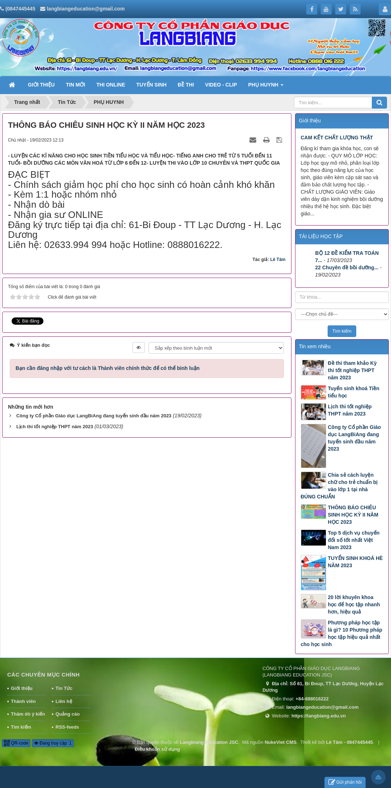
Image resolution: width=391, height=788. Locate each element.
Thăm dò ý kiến (28, 714)
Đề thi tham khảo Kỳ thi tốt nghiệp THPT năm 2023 (352, 370)
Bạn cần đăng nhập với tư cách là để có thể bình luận (107, 368)
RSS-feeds (67, 727)
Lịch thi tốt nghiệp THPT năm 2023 (54, 426)
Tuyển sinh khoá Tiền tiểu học (353, 392)
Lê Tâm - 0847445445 (349, 742)
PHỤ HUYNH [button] (265, 87)
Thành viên (23, 701)
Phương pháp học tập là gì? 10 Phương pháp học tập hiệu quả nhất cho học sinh (341, 633)
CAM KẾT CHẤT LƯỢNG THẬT (337, 137)
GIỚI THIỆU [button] (41, 85)
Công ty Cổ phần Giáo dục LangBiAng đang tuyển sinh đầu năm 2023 (93, 415)
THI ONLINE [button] (110, 85)
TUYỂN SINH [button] (151, 85)
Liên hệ (63, 701)
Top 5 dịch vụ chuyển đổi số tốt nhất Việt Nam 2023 (354, 540)
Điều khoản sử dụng (157, 749)
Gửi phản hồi (345, 782)
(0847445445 (20, 9)
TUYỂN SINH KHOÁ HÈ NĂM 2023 (355, 561)
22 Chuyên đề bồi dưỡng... (347, 267)
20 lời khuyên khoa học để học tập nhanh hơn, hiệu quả (354, 604)
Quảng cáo (67, 714)
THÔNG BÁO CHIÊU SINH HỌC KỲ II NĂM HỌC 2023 (353, 515)
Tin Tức (63, 688)
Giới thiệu (22, 688)
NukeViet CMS (281, 742)
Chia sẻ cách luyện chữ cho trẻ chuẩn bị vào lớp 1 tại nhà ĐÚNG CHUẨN (339, 486)
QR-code (16, 743)
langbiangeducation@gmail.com (86, 9)
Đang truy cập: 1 (53, 743)
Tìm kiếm (21, 727)
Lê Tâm (277, 259)
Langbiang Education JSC (209, 742)
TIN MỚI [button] (75, 85)
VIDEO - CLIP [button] (221, 85)
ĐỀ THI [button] (186, 85)
